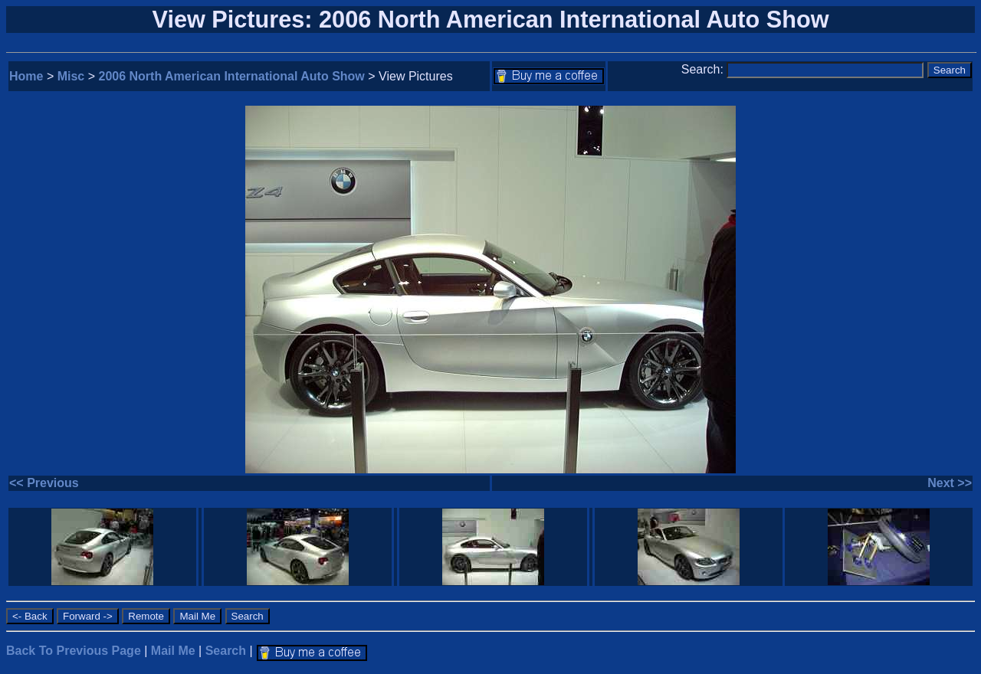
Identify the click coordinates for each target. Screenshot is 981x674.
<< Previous (44, 482)
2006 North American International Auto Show (232, 76)
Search (225, 650)
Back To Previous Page (73, 650)
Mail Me (173, 650)
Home (26, 76)
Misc (71, 76)
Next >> (949, 482)
